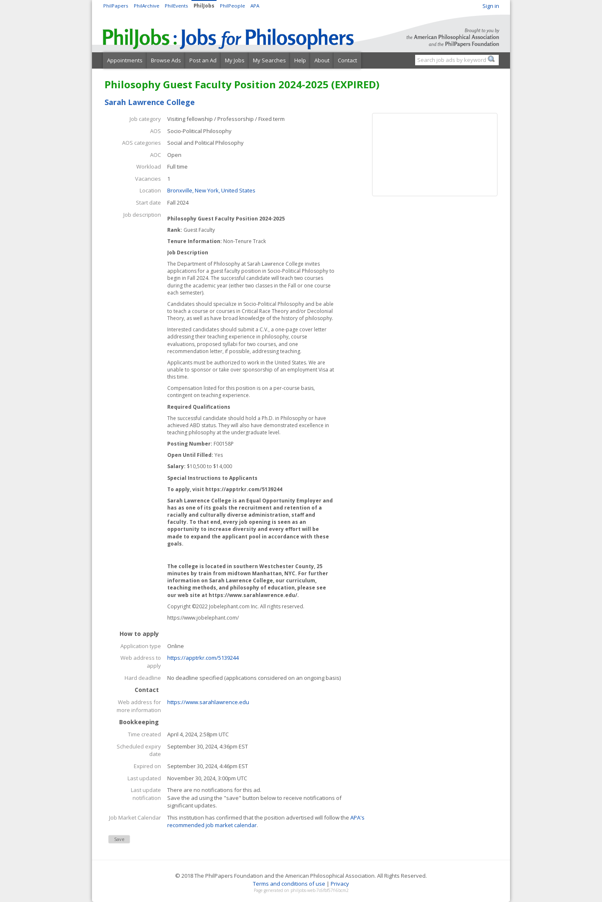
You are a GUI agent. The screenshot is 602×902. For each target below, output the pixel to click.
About (321, 60)
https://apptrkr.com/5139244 (203, 657)
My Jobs (235, 60)
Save (119, 839)
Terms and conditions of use (289, 883)
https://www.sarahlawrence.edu (208, 702)
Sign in (490, 6)
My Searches (269, 60)
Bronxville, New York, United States (211, 190)
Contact (347, 60)
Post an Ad (203, 60)
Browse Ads (166, 60)
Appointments (125, 60)
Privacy (340, 883)
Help (300, 60)
